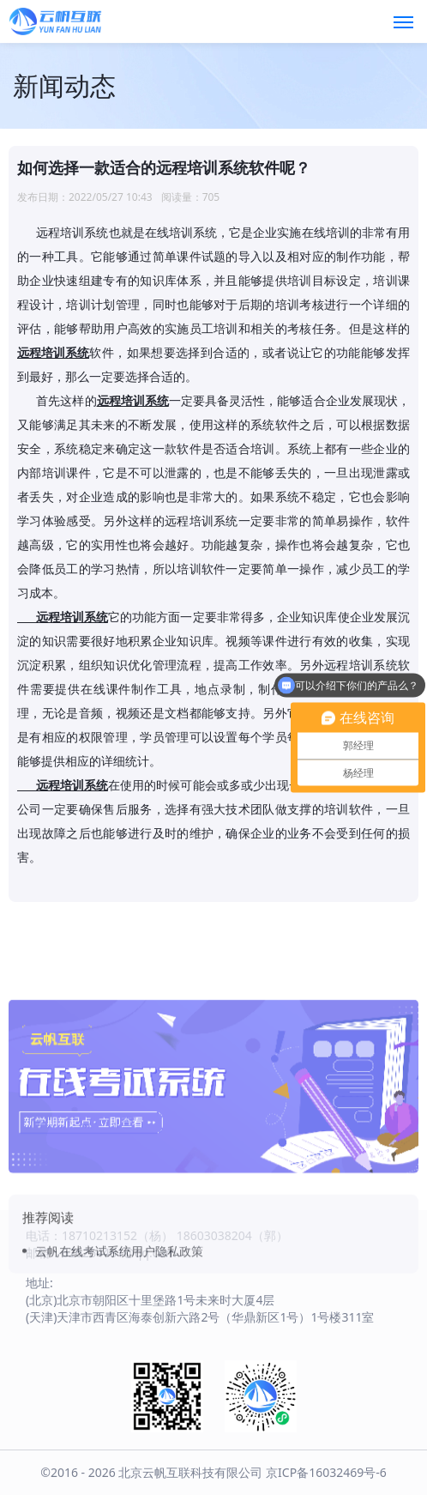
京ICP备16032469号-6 (326, 1472)
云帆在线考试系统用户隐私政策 (119, 1303)
